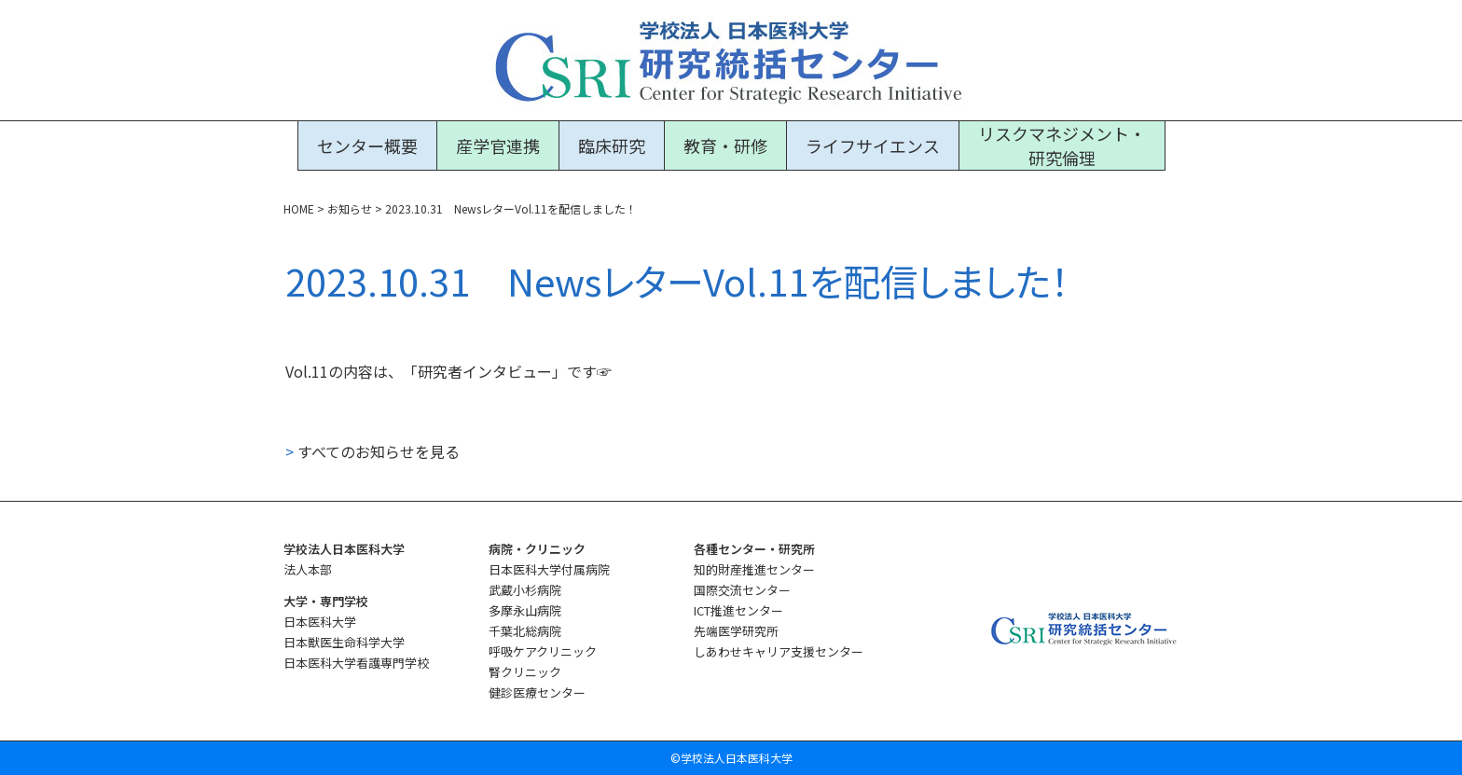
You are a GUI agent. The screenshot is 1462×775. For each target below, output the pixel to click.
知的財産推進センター (754, 569)
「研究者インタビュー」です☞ (507, 371)
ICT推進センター (738, 610)
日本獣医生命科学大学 (344, 642)
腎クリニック (525, 672)
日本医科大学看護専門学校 (356, 662)
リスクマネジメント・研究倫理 (1062, 145)
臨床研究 (611, 145)
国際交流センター (742, 590)
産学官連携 (498, 145)
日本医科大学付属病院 (549, 569)
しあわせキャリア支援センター (778, 651)
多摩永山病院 (525, 610)
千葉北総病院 (525, 631)
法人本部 (307, 569)
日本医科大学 (319, 621)
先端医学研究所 (736, 631)
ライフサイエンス (873, 145)
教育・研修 (725, 145)
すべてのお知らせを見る (372, 451)
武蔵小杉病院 (525, 590)
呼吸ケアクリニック (543, 651)
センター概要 (367, 145)
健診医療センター (537, 692)
